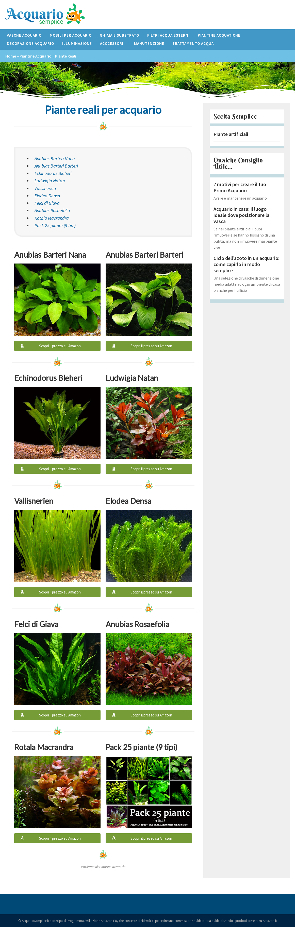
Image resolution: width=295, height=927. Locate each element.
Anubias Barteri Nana (55, 158)
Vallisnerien (45, 188)
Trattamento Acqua (193, 43)
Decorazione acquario (30, 43)
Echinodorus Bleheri (53, 173)
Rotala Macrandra (52, 218)
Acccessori (113, 43)
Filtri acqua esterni (168, 35)
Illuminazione (77, 43)
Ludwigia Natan (50, 181)
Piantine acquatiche (219, 35)
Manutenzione (149, 43)
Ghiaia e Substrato (119, 35)
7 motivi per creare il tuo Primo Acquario (240, 187)
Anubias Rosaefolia (52, 210)
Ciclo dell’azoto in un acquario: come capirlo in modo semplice (247, 264)
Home (10, 56)
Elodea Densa (47, 196)
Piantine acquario (36, 56)
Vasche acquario (24, 35)
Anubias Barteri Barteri (56, 166)
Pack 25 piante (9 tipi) (55, 225)
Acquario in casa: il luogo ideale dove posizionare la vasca (241, 215)
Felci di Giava (47, 203)
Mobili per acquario (71, 35)
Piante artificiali (231, 134)
